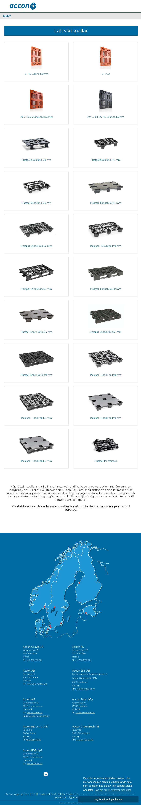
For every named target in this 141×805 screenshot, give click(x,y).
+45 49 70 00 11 (34, 712)
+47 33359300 (83, 660)
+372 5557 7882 (33, 739)
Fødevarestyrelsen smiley (36, 716)
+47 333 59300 (34, 660)
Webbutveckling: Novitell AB (70, 803)
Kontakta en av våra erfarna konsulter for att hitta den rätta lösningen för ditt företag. (71, 508)
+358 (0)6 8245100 (85, 712)
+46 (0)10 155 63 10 (85, 688)
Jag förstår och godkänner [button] (108, 799)
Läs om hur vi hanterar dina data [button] (113, 790)
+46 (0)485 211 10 (84, 739)
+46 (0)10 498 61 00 (37, 684)
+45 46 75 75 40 (34, 763)
